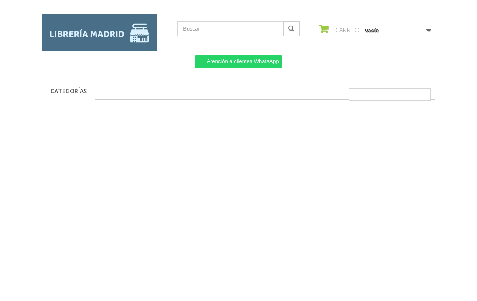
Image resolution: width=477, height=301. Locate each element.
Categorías (69, 91)
